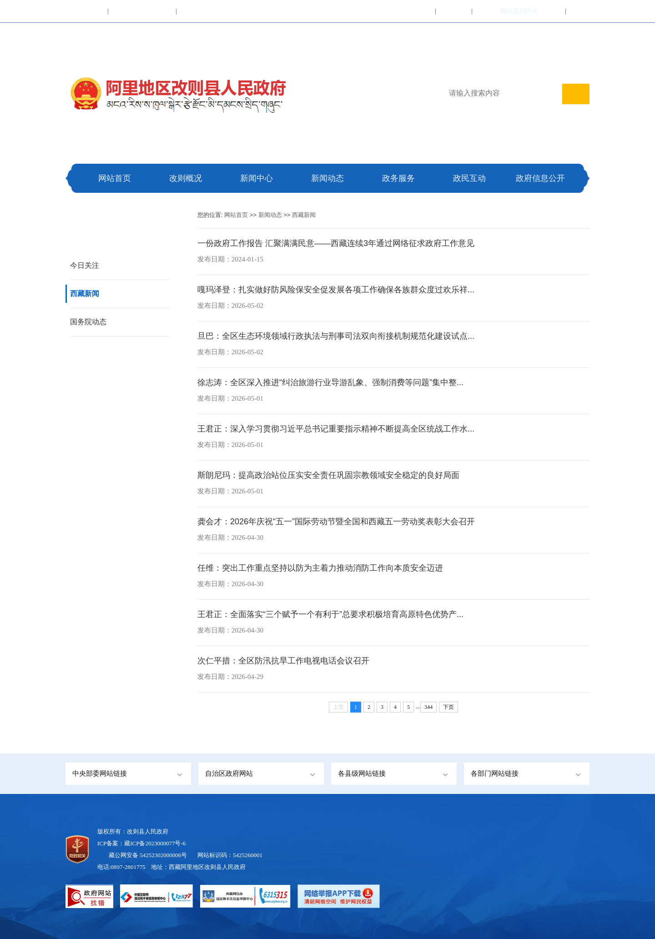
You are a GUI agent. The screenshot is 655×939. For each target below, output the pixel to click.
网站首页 (114, 178)
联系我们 (454, 11)
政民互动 (469, 178)
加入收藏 (417, 11)
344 (428, 707)
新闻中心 (256, 178)
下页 (448, 707)
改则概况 (185, 178)
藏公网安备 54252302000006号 (148, 855)
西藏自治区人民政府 (142, 11)
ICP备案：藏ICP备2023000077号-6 (141, 843)
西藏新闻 (84, 293)
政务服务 (398, 178)
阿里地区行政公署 (207, 11)
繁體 (484, 11)
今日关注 (84, 265)
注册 (577, 11)
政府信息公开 (540, 178)
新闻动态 (327, 178)
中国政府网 (87, 11)
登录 (554, 11)
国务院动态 (88, 322)
